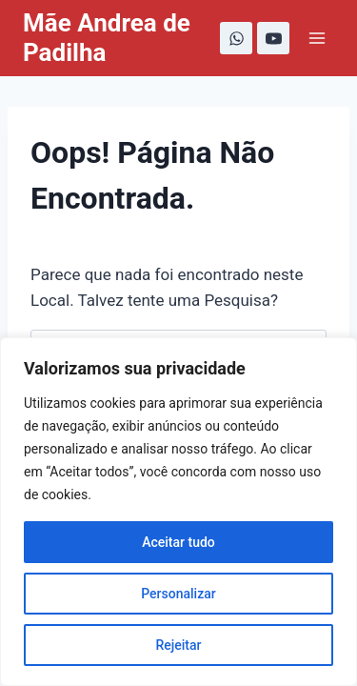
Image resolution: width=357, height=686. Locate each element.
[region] (178, 511)
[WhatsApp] (236, 38)
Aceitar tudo (178, 542)
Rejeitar (178, 645)
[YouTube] (273, 38)
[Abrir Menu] (316, 37)
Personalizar (178, 593)
